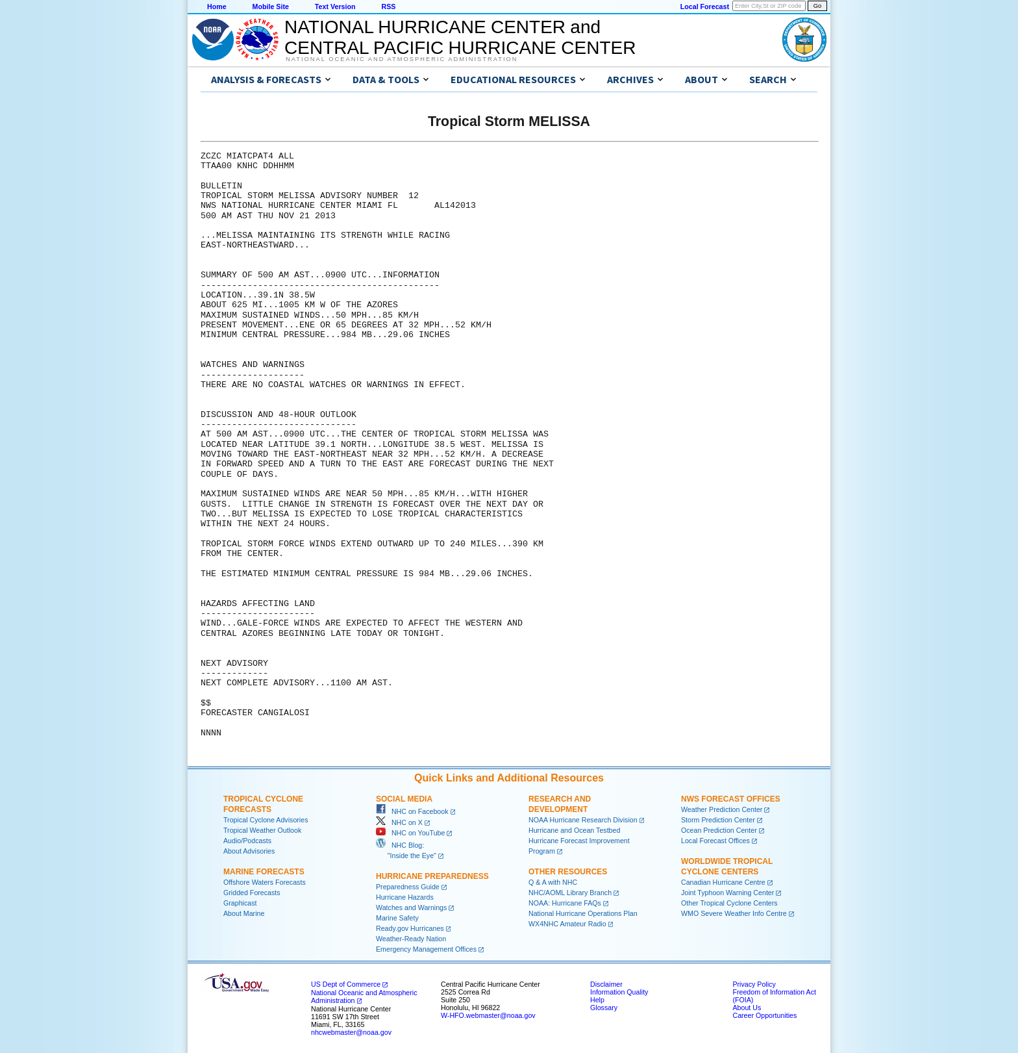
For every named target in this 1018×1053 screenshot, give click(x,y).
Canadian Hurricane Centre (723, 882)
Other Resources (567, 871)
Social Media (404, 799)
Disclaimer (606, 984)
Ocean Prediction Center (719, 830)
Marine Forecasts (263, 871)
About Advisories (249, 851)
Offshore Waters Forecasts (264, 882)
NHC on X (399, 822)
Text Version (335, 6)
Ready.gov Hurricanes (410, 928)
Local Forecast (704, 6)
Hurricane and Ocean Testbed (574, 830)
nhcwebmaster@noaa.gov (351, 1032)
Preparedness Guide (408, 887)
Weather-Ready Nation (411, 939)
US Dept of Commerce (345, 984)
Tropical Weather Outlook (262, 830)
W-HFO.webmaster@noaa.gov (488, 1015)
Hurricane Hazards (405, 897)
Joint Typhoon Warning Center (727, 892)
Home (217, 6)
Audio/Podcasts (247, 840)
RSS (388, 6)
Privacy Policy (753, 984)
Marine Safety (397, 918)
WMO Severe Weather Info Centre (734, 913)
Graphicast (240, 903)
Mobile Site (271, 6)
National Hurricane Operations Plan (583, 913)
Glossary (603, 1007)
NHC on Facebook (412, 811)
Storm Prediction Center (718, 820)
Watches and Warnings (411, 907)
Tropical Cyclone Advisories (265, 820)
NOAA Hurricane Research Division (583, 820)
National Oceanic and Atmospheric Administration (401, 59)
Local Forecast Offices (715, 840)
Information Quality (619, 992)
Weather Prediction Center (721, 809)
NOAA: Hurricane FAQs (564, 903)
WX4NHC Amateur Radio (567, 924)
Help (597, 1000)
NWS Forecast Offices (730, 799)
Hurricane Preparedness (432, 876)
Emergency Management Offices (426, 949)
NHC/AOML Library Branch (570, 892)
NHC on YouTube (410, 833)
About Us (746, 1007)
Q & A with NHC (552, 882)
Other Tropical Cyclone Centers (729, 903)
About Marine (243, 913)
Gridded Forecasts (251, 892)
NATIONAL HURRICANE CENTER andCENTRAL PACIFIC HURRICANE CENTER (460, 37)
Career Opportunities (764, 1015)
